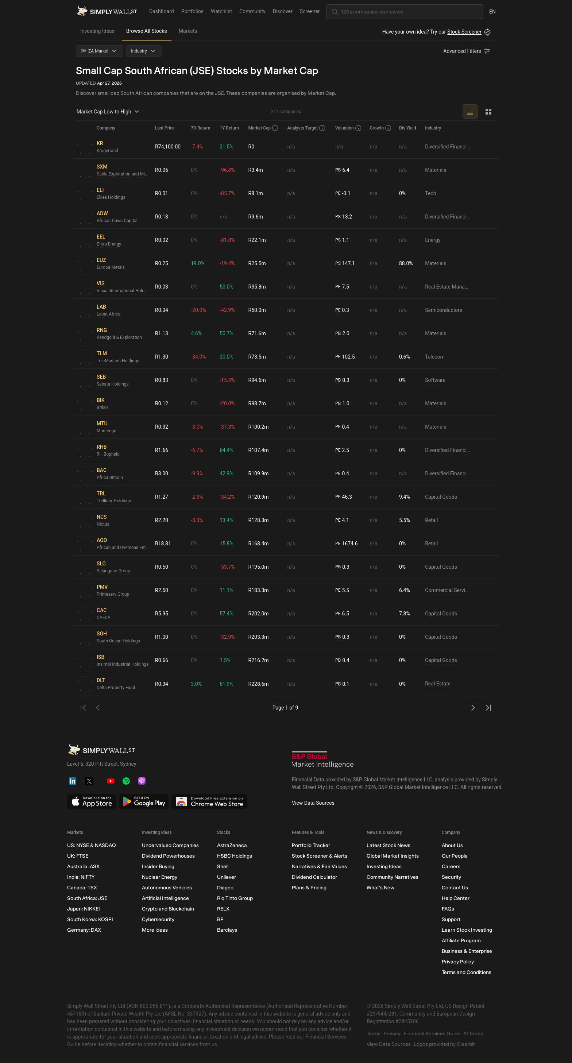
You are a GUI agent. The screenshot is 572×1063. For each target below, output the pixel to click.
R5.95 (161, 613)
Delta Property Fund (116, 687)
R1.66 (161, 450)
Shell (222, 866)
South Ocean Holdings (118, 640)
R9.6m (255, 217)
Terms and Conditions (466, 972)
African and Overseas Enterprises (123, 547)
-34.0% (198, 357)
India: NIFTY (80, 877)
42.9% (226, 473)
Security (451, 877)
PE (337, 193)
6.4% (404, 590)
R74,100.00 (168, 147)
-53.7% (227, 567)
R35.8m (257, 287)
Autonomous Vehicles (167, 888)
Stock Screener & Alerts (319, 856)
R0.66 (161, 660)
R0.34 (161, 684)
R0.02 (161, 240)
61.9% (226, 684)
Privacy (392, 1034)
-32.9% (227, 637)
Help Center (455, 898)
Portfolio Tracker (311, 845)
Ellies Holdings (111, 197)
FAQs (448, 909)
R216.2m (258, 660)
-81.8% (227, 240)
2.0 (342, 333)
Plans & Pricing (309, 888)
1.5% (225, 660)
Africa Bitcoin (110, 477)
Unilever (226, 877)
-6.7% (197, 450)
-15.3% (227, 380)
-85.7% (227, 193)
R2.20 (161, 520)
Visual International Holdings (123, 290)
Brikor (102, 407)
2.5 (342, 450)
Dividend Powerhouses (168, 856)
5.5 (342, 590)
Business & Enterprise (467, 951)
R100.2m (258, 427)
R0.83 (161, 380)
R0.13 (161, 217)
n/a (291, 147)
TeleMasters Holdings (118, 360)
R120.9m (258, 497)
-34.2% (227, 497)
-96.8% (227, 170)
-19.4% (227, 263)
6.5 (342, 613)
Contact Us (455, 888)
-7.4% (197, 147)
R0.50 (161, 567)
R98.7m (257, 403)
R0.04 (161, 310)
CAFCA (104, 617)
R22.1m (257, 240)
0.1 (342, 684)
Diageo (225, 888)
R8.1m (255, 193)
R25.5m (257, 263)
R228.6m (258, 684)
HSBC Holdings (234, 856)
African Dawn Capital (117, 220)
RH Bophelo (108, 454)
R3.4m (255, 170)
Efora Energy (109, 244)
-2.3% (197, 497)
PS (338, 216)
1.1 (342, 240)
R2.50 (161, 590)
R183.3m (258, 590)
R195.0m (258, 567)
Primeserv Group (113, 594)
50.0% (226, 287)
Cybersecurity (158, 919)
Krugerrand (107, 150)
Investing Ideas (97, 31)
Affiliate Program (461, 941)
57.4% (226, 613)
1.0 (342, 403)
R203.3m (258, 637)
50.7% (226, 333)
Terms (373, 1034)
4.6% (196, 333)
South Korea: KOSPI (90, 919)
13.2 (343, 216)
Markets (188, 31)
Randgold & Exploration (119, 337)
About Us (452, 845)
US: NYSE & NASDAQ (91, 845)
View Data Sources (313, 803)
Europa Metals (111, 267)
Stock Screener (464, 32)
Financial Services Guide (431, 1034)
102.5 (345, 356)
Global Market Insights (393, 856)
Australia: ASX (83, 866)
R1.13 (161, 333)
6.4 (342, 170)
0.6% (404, 357)
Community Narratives (392, 877)
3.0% (196, 684)
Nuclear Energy (159, 877)
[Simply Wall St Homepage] (107, 11)
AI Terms (473, 1034)
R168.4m (258, 543)
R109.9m (258, 473)
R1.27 (161, 497)
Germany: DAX (84, 930)
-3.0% (197, 427)
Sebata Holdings (113, 384)
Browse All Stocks (146, 31)
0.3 (342, 310)
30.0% (226, 357)
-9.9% (197, 473)
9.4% (404, 497)
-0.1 (343, 193)
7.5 (342, 286)
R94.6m (257, 380)
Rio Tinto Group (235, 898)
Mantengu (106, 430)
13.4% (226, 520)
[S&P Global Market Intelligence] (323, 760)
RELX (223, 909)
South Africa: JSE (87, 898)
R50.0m (257, 310)
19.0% (198, 263)
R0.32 (161, 427)
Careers (451, 866)
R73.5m (257, 357)
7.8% (404, 613)
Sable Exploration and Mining (123, 174)
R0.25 (161, 263)
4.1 (342, 520)
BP (220, 919)
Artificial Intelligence (165, 898)
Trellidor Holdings (114, 500)
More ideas (155, 930)
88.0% (406, 263)
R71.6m (257, 333)
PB (338, 170)
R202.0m (258, 613)
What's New (380, 888)
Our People (455, 856)
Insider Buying (158, 866)
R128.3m (258, 520)
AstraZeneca (232, 845)
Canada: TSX (82, 888)
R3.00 (161, 473)
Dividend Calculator (314, 877)
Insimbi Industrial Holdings (123, 664)
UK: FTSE (77, 856)
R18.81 (163, 543)
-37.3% (227, 427)
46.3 (343, 497)
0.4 (342, 427)
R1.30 (161, 357)
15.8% (226, 543)
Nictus (103, 524)
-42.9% (227, 310)
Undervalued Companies (170, 845)
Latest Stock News (388, 845)
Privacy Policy (458, 962)
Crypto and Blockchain (168, 909)
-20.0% (198, 310)
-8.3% (197, 520)
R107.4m (258, 450)
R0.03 (161, 287)
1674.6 (346, 543)
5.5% (404, 520)
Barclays (227, 930)
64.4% (226, 450)
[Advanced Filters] (467, 51)
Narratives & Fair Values (319, 866)
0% (194, 170)
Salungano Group (113, 570)
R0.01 (161, 193)
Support (451, 919)
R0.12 (161, 403)
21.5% (226, 147)
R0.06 (161, 170)
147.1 (345, 263)
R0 (251, 147)
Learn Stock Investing (467, 930)
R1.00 (161, 637)
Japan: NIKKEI (83, 909)
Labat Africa (108, 314)
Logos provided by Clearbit (444, 1044)
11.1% (226, 590)
